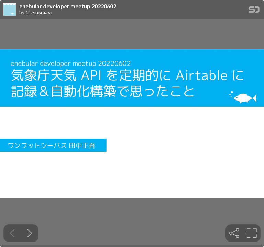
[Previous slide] (12, 233)
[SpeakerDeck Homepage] (254, 11)
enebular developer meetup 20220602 (67, 6)
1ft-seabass (39, 12)
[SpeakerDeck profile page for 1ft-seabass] (9, 9)
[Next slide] (29, 233)
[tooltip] (234, 233)
